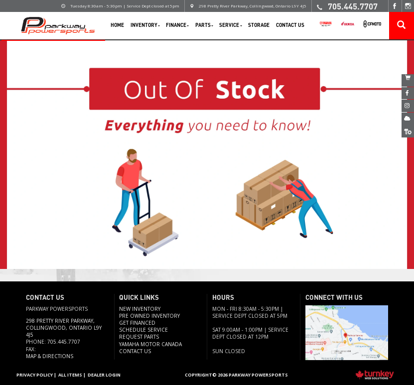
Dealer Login (104, 375)
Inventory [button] (145, 25)
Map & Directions (49, 356)
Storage (259, 25)
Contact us (135, 351)
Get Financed (137, 322)
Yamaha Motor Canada (150, 344)
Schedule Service (143, 329)
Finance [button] (177, 25)
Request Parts (139, 336)
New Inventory (139, 308)
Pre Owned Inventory (149, 315)
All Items (70, 375)
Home (117, 25)
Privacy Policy (34, 375)
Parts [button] (204, 25)
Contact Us (290, 25)
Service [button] (230, 25)
